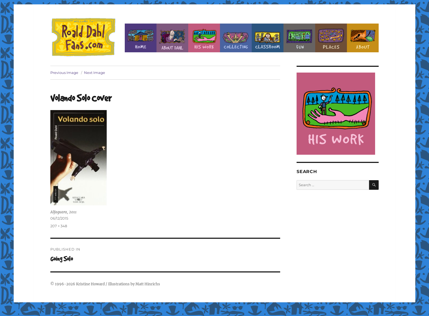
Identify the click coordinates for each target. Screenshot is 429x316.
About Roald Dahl (172, 38)
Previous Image (64, 72)
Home (140, 38)
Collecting (236, 38)
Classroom (267, 38)
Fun (299, 38)
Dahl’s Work (204, 38)
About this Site (363, 38)
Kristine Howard (90, 284)
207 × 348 (58, 226)
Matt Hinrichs (147, 284)
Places (331, 38)
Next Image (94, 72)
